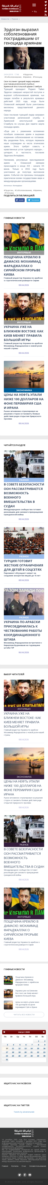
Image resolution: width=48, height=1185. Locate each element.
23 (44, 1052)
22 (38, 1052)
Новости (5, 19)
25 (13, 1056)
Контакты (14, 1166)
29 (38, 1056)
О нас (24, 1166)
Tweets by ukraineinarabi (24, 1112)
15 (38, 1048)
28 (32, 1056)
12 (19, 1048)
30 (44, 1056)
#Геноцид (37, 77)
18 (13, 1052)
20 (25, 1052)
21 (32, 1052)
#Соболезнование (12, 77)
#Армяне (27, 77)
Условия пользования (37, 1166)
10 (7, 1048)
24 (7, 1056)
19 (19, 1052)
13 (25, 1048)
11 (13, 1048)
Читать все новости (24, 1014)
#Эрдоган (28, 74)
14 (32, 1048)
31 (7, 1060)
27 (25, 1056)
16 (44, 1048)
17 (7, 1052)
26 (19, 1056)
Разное (15, 19)
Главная (5, 1166)
